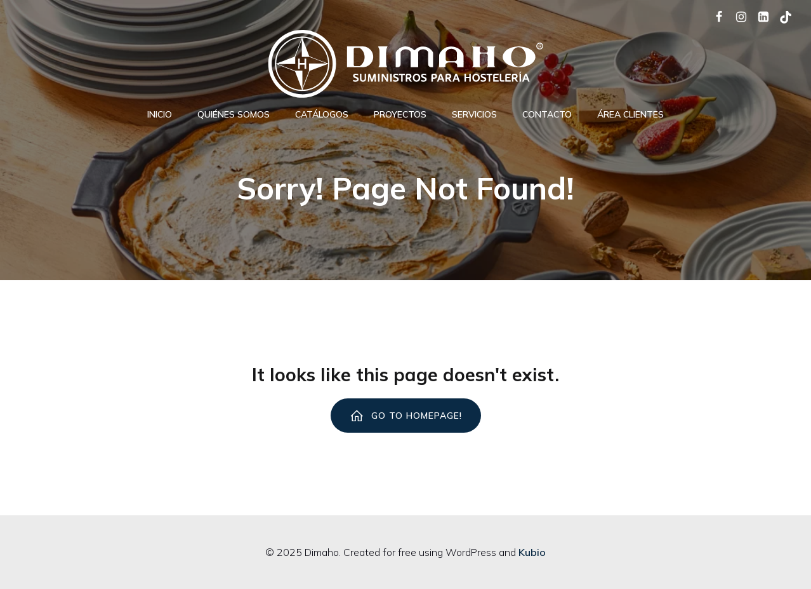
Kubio (532, 552)
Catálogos (321, 114)
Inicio (159, 114)
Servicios (474, 114)
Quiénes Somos (233, 114)
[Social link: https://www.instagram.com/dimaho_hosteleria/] (736, 16)
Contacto (547, 114)
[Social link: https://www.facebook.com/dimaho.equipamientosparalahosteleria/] (714, 16)
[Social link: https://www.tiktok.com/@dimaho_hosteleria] (781, 16)
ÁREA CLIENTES (630, 114)
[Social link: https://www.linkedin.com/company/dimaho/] (759, 16)
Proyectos (400, 114)
